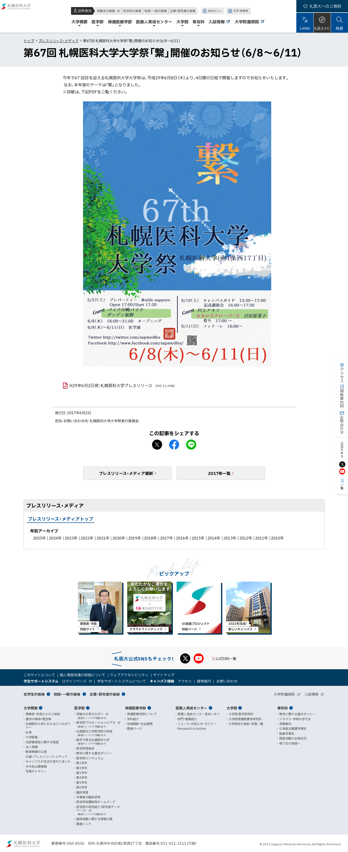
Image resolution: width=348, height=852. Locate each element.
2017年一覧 (219, 473)
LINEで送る (191, 445)
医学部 (79, 707)
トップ (29, 40)
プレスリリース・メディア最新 (126, 473)
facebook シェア (174, 445)
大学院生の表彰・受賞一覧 (246, 723)
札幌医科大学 (20, 16)
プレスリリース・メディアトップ (60, 518)
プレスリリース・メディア (58, 40)
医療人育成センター (191, 707)
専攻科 (282, 707)
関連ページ (134, 728)
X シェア (157, 445)
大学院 (232, 707)
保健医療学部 (135, 707)
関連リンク (83, 824)
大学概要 (31, 707)
